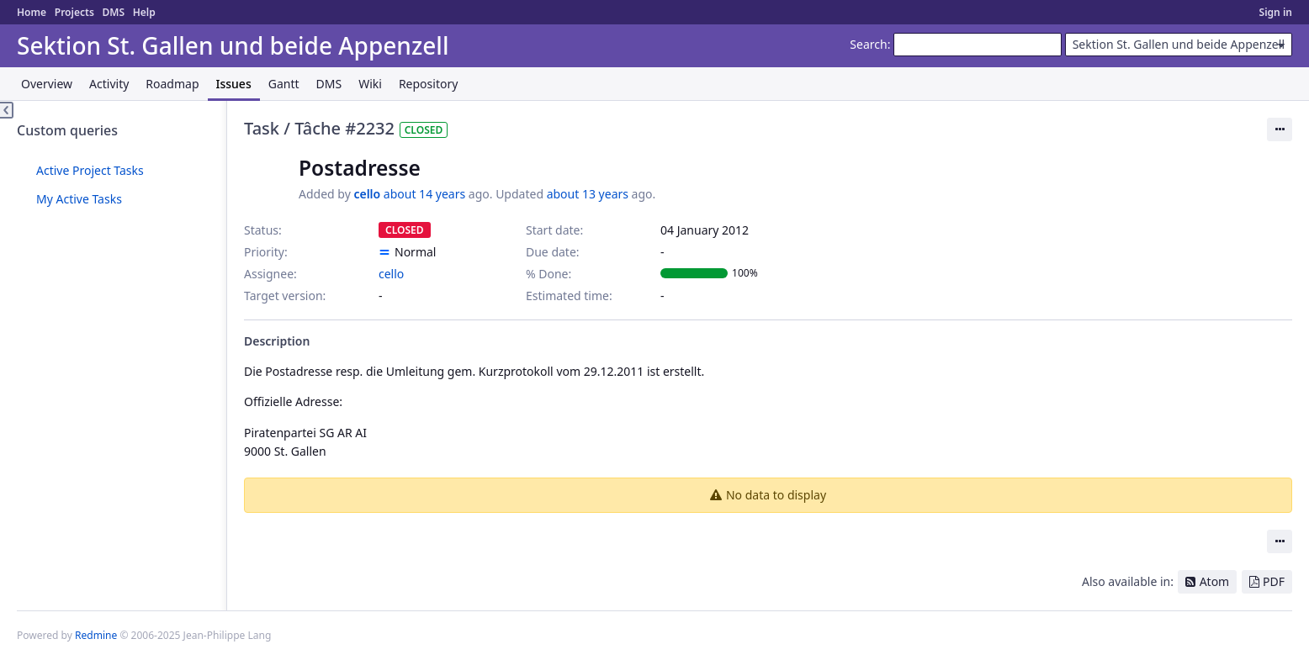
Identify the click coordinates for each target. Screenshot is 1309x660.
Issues (234, 84)
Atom (1215, 581)
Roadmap (172, 84)
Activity (109, 84)
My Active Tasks (79, 199)
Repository (428, 84)
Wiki (370, 84)
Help (144, 12)
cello (366, 194)
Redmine (96, 635)
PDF (1274, 581)
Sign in (1275, 12)
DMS (113, 12)
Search (868, 44)
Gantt (283, 84)
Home (31, 12)
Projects (74, 12)
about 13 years (587, 194)
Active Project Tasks (90, 170)
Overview (46, 84)
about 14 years (424, 194)
